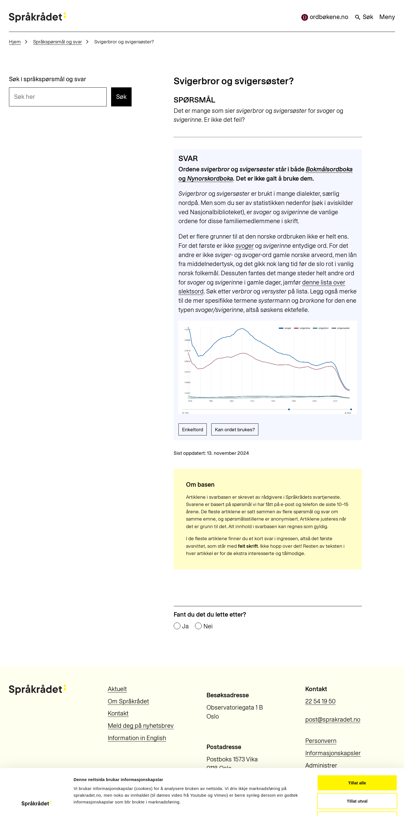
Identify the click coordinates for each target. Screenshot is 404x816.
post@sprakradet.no (332, 719)
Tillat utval (357, 761)
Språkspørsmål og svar (57, 42)
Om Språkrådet (128, 701)
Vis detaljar (303, 805)
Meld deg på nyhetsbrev (141, 725)
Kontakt (118, 713)
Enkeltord (192, 429)
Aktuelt (117, 689)
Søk (363, 17)
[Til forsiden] (37, 17)
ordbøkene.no (324, 17)
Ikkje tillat (357, 779)
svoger (245, 246)
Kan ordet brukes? (235, 429)
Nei (208, 626)
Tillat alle (357, 742)
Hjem (15, 42)
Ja (185, 626)
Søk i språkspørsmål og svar (47, 79)
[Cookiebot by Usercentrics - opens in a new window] (36, 805)
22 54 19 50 (320, 701)
